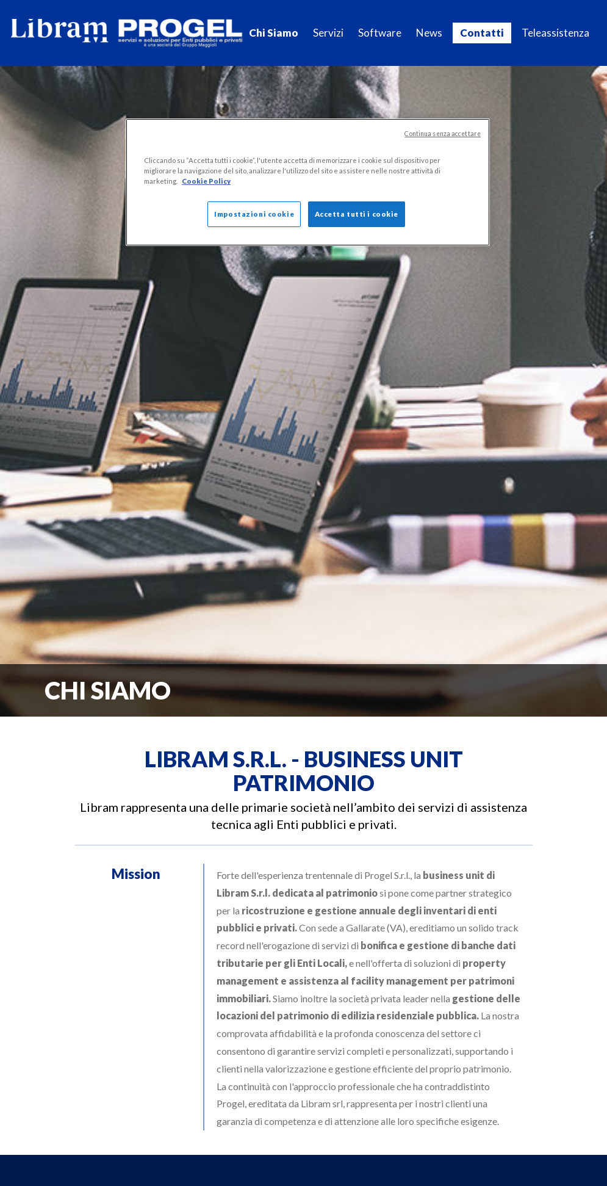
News (429, 32)
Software (379, 32)
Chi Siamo (273, 32)
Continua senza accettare (442, 133)
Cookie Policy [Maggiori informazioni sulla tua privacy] (206, 181)
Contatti (482, 32)
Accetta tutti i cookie (357, 214)
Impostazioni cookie (254, 214)
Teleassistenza (555, 32)
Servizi (328, 32)
